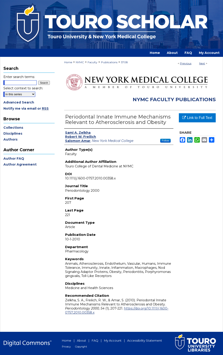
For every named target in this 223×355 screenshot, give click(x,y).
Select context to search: (23, 88)
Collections (13, 128)
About (81, 340)
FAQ (95, 340)
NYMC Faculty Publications (174, 99)
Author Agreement (20, 164)
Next (202, 63)
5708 (124, 62)
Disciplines (12, 133)
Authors (10, 139)
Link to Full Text (197, 118)
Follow (165, 140)
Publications (109, 62)
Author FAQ (13, 158)
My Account (113, 340)
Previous (185, 63)
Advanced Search (18, 102)
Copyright (81, 346)
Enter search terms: (19, 77)
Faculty (92, 62)
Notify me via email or (26, 108)
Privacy (66, 346)
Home (68, 62)
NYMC (80, 62)
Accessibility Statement (144, 340)
